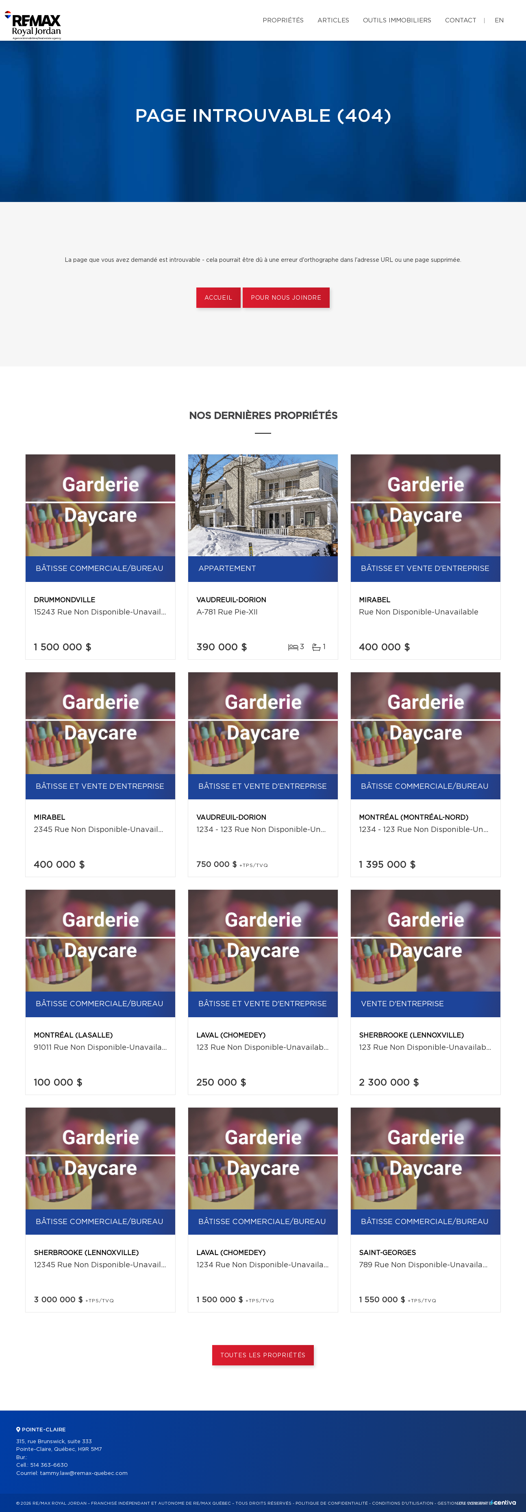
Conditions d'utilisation (402, 1503)
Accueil (218, 298)
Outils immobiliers (397, 21)
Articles (333, 21)
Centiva (503, 1502)
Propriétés (283, 21)
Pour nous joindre (286, 298)
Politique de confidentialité (332, 1503)
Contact (460, 21)
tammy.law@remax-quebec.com (84, 1473)
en (499, 21)
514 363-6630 (49, 1465)
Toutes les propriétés (263, 1355)
